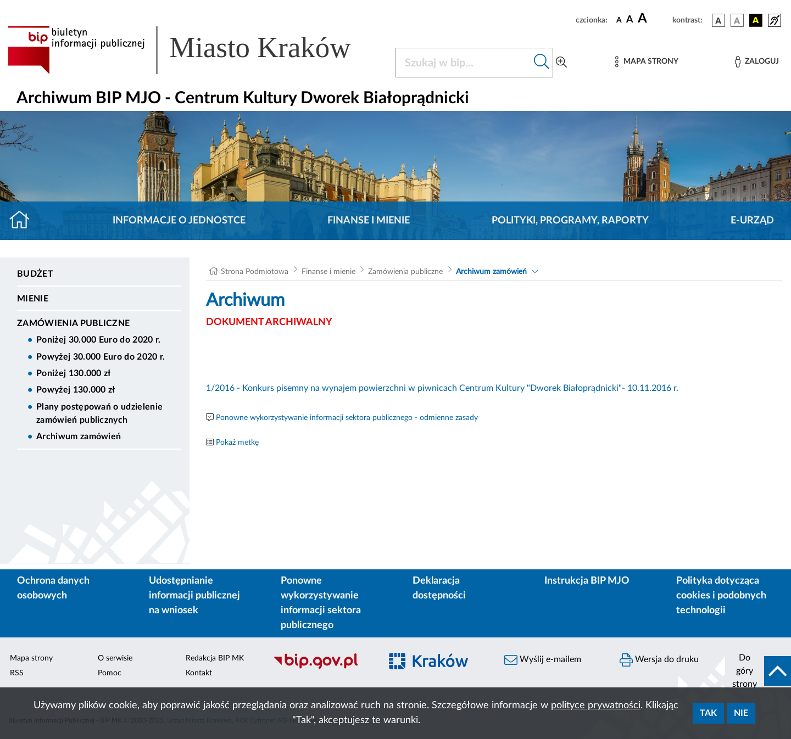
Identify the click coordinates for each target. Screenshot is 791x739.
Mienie (32, 298)
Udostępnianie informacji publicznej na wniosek (194, 595)
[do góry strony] (758, 671)
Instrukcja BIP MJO (587, 581)
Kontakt (199, 673)
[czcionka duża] (653, 19)
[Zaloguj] (757, 62)
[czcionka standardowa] (619, 19)
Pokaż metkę (237, 442)
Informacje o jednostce (179, 221)
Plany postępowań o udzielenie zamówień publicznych (99, 413)
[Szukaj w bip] (542, 62)
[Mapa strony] (646, 62)
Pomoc (109, 673)
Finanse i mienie (368, 221)
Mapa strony (31, 658)
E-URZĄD (752, 221)
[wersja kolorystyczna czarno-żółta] (756, 20)
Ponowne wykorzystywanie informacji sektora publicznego (321, 603)
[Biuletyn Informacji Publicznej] (321, 667)
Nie (741, 713)
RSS (17, 673)
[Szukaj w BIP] (463, 62)
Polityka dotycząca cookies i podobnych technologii (721, 595)
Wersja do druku (659, 660)
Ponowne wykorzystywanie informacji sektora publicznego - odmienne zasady (347, 418)
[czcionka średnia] (629, 20)
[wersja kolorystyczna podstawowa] (718, 20)
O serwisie (115, 658)
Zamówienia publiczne (73, 323)
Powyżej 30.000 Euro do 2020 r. (100, 356)
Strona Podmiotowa (254, 272)
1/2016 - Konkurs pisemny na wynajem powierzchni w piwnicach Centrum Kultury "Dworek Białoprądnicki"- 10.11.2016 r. (443, 388)
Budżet (35, 274)
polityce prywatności (595, 705)
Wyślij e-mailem (542, 660)
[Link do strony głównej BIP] (195, 50)
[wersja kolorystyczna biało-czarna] (737, 20)
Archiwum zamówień (78, 436)
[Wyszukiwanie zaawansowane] (561, 62)
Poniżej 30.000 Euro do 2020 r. (98, 339)
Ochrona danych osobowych (53, 588)
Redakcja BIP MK (215, 658)
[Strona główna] (24, 221)
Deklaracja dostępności (439, 588)
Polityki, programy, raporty (570, 221)
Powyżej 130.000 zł (75, 389)
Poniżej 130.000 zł (73, 373)
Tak (708, 713)
